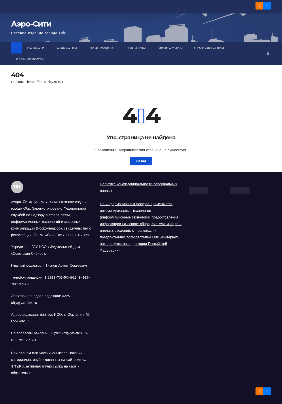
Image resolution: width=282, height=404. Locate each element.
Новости (36, 48)
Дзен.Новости (30, 59)
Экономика (171, 48)
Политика (137, 48)
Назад (141, 161)
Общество (67, 48)
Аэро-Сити (31, 24)
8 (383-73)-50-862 (60, 277)
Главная (17, 82)
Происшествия (209, 48)
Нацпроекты (102, 48)
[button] (268, 53)
